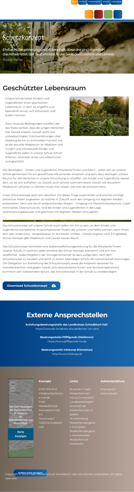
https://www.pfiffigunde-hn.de (67, 341)
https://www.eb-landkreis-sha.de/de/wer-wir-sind (67, 328)
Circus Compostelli (82, 397)
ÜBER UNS (118, 14)
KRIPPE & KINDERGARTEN (99, 14)
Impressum (108, 389)
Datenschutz (108, 393)
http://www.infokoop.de (67, 354)
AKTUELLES (89, 14)
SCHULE (109, 14)
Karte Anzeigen (21, 434)
